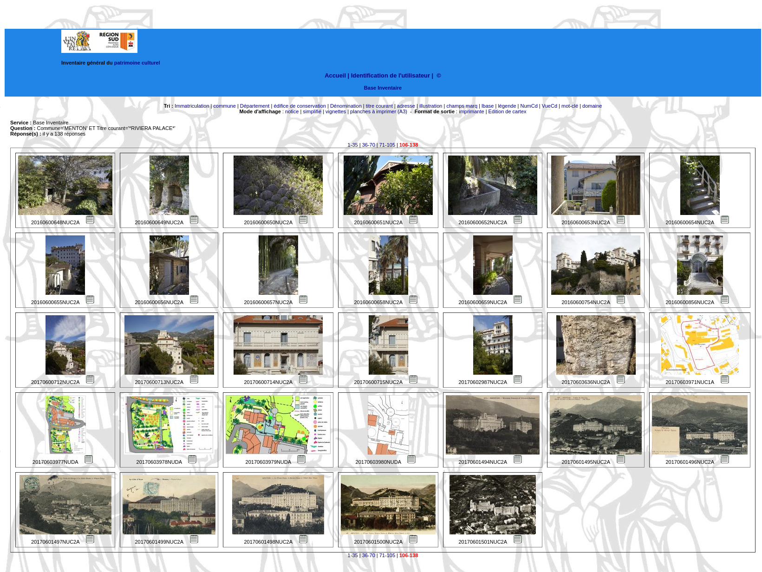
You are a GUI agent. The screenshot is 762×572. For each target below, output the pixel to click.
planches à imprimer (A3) (378, 111)
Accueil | (337, 75)
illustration (431, 106)
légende (507, 106)
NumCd (529, 106)
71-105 (387, 145)
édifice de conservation (300, 106)
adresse (406, 106)
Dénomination (346, 106)
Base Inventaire (383, 88)
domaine (592, 106)
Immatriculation (192, 106)
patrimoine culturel (137, 62)
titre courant (379, 106)
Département (255, 106)
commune (225, 106)
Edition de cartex (507, 111)
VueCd (549, 106)
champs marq (461, 106)
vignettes (336, 111)
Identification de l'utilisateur (390, 75)
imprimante (471, 111)
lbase (488, 106)
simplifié (312, 111)
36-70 (368, 145)
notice (292, 111)
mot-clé (569, 106)
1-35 (353, 145)
